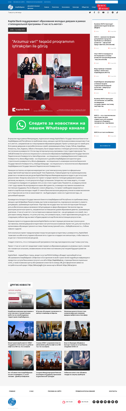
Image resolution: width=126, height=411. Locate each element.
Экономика (66, 7)
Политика (55, 7)
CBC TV (101, 5)
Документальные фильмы (34, 7)
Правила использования (34, 2)
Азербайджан (20, 7)
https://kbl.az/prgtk (35, 265)
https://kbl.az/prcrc (70, 265)
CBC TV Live (67, 401)
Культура (76, 7)
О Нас (10, 2)
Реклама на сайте (19, 2)
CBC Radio (103, 8)
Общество (85, 7)
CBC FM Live (83, 401)
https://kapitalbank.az (55, 260)
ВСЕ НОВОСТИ (105, 146)
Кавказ (46, 7)
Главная (12, 391)
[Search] (106, 2)
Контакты (47, 2)
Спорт (94, 7)
